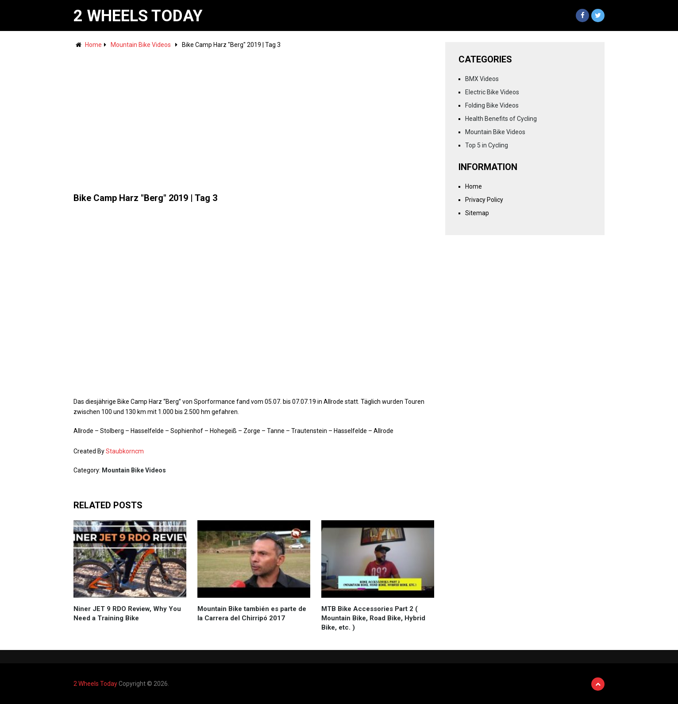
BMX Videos (482, 78)
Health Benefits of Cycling (501, 118)
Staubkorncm (125, 451)
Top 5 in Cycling (486, 145)
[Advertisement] (253, 116)
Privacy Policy (484, 199)
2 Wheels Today (138, 16)
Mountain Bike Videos (141, 44)
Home (93, 44)
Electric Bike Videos (492, 92)
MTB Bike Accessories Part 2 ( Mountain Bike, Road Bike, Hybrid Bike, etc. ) (373, 618)
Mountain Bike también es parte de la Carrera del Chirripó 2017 (251, 613)
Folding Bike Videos (492, 105)
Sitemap (477, 213)
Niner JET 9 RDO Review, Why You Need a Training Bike (127, 613)
